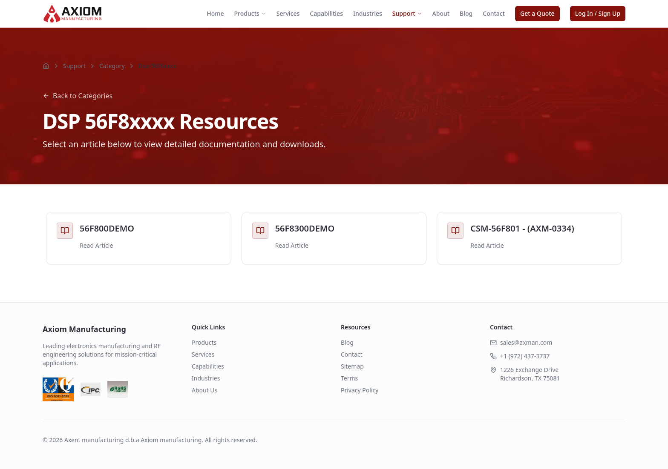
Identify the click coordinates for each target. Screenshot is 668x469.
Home (215, 13)
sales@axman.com (526, 342)
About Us (204, 390)
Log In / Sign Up (597, 13)
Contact (494, 13)
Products (250, 13)
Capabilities (326, 13)
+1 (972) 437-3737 (525, 356)
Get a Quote (537, 13)
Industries (367, 13)
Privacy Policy (359, 390)
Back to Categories (77, 95)
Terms (349, 378)
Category (112, 66)
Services (288, 13)
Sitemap (352, 366)
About (441, 13)
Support (407, 13)
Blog (466, 13)
